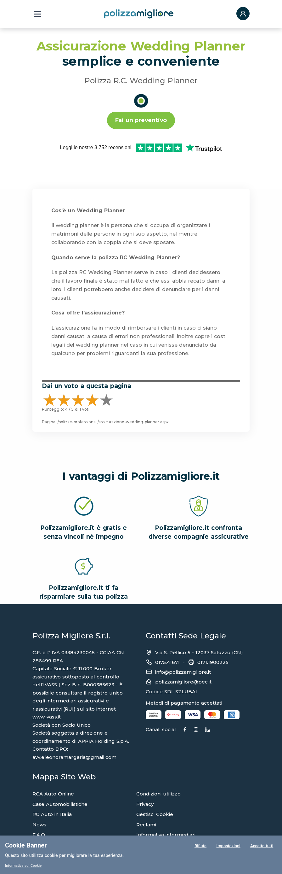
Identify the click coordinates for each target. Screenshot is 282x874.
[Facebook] (193, 709)
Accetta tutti (261, 846)
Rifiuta (199, 846)
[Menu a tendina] (37, 14)
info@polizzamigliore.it (183, 651)
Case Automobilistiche (59, 783)
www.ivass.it (46, 696)
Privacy (145, 783)
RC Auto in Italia (52, 793)
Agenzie (42, 834)
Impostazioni (227, 846)
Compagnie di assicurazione (171, 824)
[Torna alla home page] (138, 13)
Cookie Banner (26, 845)
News (39, 804)
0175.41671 (167, 641)
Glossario (147, 834)
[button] (243, 14)
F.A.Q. (39, 814)
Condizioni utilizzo (158, 773)
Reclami (146, 804)
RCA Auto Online (53, 773)
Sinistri (40, 824)
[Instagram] (212, 709)
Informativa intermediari (165, 814)
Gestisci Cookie (154, 793)
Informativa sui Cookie (24, 865)
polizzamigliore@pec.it (183, 661)
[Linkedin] (232, 709)
